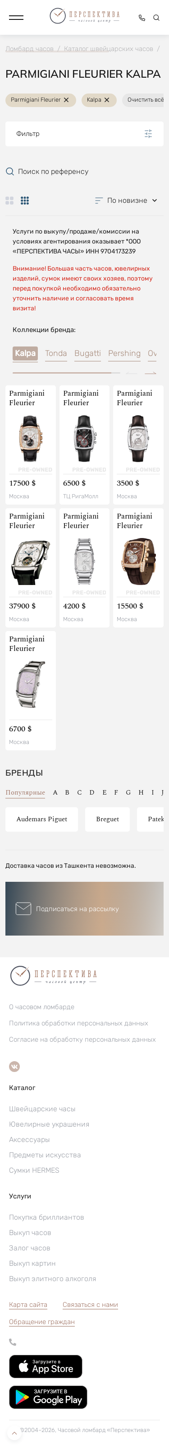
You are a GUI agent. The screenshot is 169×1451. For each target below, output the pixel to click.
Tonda (56, 353)
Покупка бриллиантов (46, 1217)
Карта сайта (28, 1305)
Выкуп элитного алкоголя (52, 1278)
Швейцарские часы (42, 1109)
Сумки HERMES (34, 1170)
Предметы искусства (45, 1155)
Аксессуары (29, 1139)
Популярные (25, 792)
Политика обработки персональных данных (78, 1023)
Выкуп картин (32, 1263)
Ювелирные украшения (49, 1124)
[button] (16, 17)
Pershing (124, 353)
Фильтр (84, 133)
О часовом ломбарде (41, 1007)
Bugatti (87, 353)
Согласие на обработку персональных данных (82, 1039)
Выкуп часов (30, 1232)
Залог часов (29, 1248)
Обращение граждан (42, 1322)
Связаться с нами (90, 1305)
